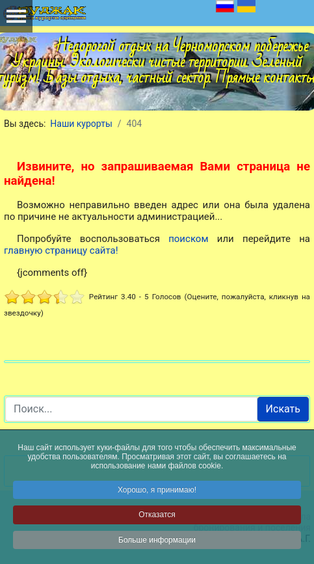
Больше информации (157, 541)
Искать (283, 409)
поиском (188, 239)
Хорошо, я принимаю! (157, 491)
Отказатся (157, 515)
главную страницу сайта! (61, 250)
